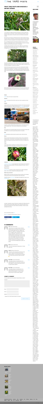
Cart (14, 400)
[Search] (38, 6)
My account (17, 400)
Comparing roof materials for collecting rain (35, 101)
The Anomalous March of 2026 (35, 71)
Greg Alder (6, 10)
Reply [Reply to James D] (29, 250)
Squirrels (5, 100)
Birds (5, 134)
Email (5, 291)
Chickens (27, 399)
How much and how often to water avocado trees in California (35, 106)
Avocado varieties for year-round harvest (35, 76)
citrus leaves (12, 177)
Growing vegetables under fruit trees (35, 112)
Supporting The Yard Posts (8, 399)
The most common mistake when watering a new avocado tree (35, 52)
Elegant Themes (10, 402)
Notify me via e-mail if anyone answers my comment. (12, 296)
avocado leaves (6, 178)
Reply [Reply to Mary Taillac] (29, 259)
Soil (34, 399)
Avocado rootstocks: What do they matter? (35, 67)
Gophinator (26, 107)
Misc (11, 400)
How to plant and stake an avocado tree (35, 81)
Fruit (13, 10)
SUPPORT (35, 122)
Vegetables (21, 399)
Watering (31, 399)
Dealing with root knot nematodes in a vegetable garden (36, 89)
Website (5, 294)
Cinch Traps (21, 106)
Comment (6, 279)
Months (9, 400)
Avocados (14, 399)
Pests (14, 10)
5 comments (17, 10)
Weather (5, 400)
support (7, 214)
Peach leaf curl (6, 169)
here (14, 212)
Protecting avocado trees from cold (36, 84)
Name (5, 289)
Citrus (18, 399)
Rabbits (5, 96)
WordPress (19, 402)
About (21, 400)
